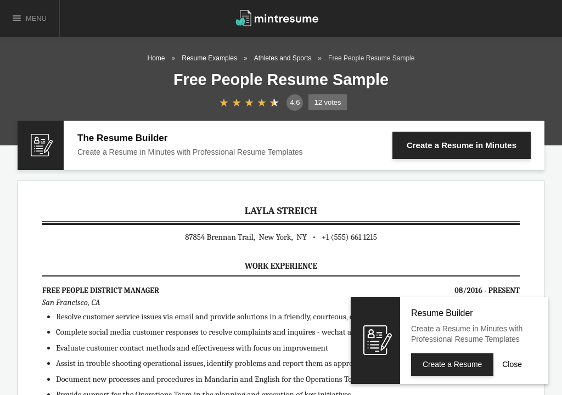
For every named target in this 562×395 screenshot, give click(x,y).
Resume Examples (209, 58)
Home (156, 58)
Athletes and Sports (283, 58)
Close (512, 364)
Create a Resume (461, 145)
